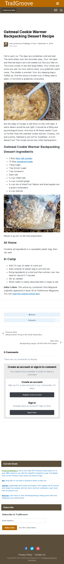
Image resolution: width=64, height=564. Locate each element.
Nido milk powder (23, 158)
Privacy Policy (25, 554)
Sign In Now (32, 412)
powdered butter (25, 161)
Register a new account (32, 395)
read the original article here (26, 293)
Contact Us (40, 554)
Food (34, 43)
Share (32, 315)
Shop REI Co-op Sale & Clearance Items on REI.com (24, 481)
